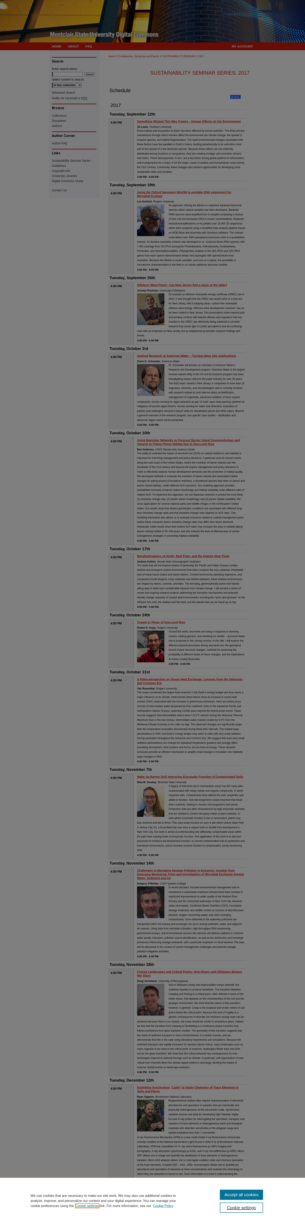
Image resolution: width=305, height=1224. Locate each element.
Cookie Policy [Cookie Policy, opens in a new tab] (163, 1206)
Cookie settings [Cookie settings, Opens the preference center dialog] (241, 1207)
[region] (152, 1200)
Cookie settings (87, 1206)
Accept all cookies (241, 1194)
